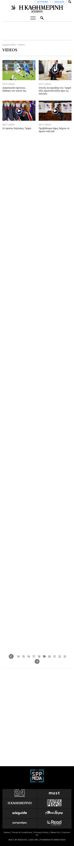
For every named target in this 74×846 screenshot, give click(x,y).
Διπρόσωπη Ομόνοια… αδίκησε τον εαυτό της (14, 89)
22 (59, 656)
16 (28, 656)
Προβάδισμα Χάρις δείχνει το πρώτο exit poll (54, 130)
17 (33, 656)
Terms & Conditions (22, 832)
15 (23, 656)
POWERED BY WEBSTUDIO (53, 839)
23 (64, 656)
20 (49, 656)
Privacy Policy (41, 832)
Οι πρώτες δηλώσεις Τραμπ (16, 128)
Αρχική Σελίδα (9, 44)
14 (18, 656)
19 (44, 656)
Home (7, 832)
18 (39, 656)
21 (54, 656)
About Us (55, 832)
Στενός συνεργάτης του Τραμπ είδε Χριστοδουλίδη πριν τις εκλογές (55, 90)
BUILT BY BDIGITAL (18, 839)
